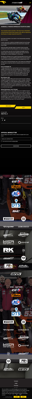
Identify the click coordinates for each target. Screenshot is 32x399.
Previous (8, 106)
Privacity (16, 385)
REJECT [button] (23, 396)
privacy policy (15, 141)
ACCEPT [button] (16, 396)
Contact (16, 381)
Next (23, 107)
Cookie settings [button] (8, 397)
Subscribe (16, 146)
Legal (16, 383)
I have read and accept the (10, 141)
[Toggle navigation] (30, 2)
